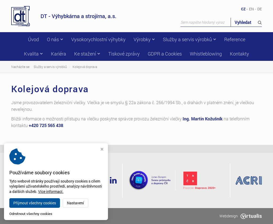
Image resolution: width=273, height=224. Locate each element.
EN (251, 8)
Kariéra (58, 53)
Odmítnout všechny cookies (30, 214)
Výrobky (144, 39)
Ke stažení (87, 53)
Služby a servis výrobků (189, 39)
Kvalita (33, 53)
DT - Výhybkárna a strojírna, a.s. (64, 16)
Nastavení (75, 202)
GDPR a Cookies (165, 53)
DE (259, 8)
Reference (234, 39)
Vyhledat (248, 22)
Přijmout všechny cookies (34, 202)
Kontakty (239, 53)
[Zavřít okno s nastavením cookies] (102, 150)
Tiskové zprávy (124, 53)
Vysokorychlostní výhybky (98, 39)
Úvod (33, 39)
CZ (243, 8)
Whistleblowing (206, 53)
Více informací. (50, 191)
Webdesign (240, 215)
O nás (55, 39)
